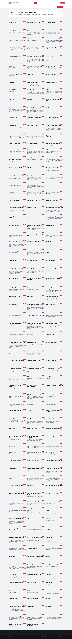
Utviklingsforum (60, 636)
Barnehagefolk (13, 636)
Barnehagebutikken (48, 636)
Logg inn (62, 2)
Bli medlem (60, 6)
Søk (35, 2)
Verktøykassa (54, 636)
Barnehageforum (41, 636)
